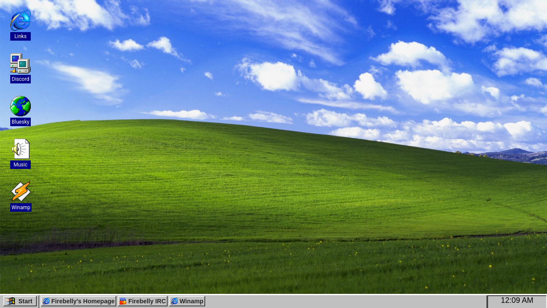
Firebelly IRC (143, 301)
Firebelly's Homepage (79, 301)
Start (18, 301)
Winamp (187, 301)
